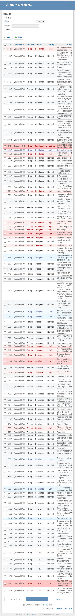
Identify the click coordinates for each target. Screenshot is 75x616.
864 (9, 493)
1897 (9, 229)
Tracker (30, 45)
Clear (20, 37)
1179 (9, 161)
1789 (9, 560)
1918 (9, 529)
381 (9, 327)
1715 (9, 82)
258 (9, 428)
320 (9, 332)
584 (9, 448)
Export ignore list (64, 158)
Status (9, 21)
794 (9, 424)
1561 (9, 63)
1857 (9, 583)
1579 (9, 590)
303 (9, 346)
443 (9, 274)
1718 (9, 67)
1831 (9, 552)
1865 (9, 523)
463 (9, 212)
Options (9, 30)
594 (9, 201)
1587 (9, 56)
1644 (9, 73)
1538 (9, 96)
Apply (8, 37)
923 (9, 400)
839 (9, 483)
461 (9, 386)
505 (9, 503)
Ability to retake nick (65, 493)
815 (9, 476)
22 (10, 245)
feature (60, 67)
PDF (70, 609)
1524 (9, 49)
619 (9, 207)
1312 (9, 269)
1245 (9, 361)
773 (9, 432)
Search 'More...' (63, 424)
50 (47, 605)
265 (9, 541)
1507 (9, 89)
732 (9, 444)
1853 (9, 233)
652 (9, 497)
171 (9, 191)
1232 (9, 419)
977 (9, 471)
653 (9, 172)
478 (9, 380)
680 (9, 166)
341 (9, 110)
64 (10, 223)
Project (18, 45)
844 (9, 465)
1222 (9, 376)
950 (9, 187)
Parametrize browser (66, 518)
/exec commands (64, 435)
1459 (9, 533)
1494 (9, 569)
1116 (9, 154)
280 (9, 304)
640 (9, 146)
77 (10, 322)
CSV (65, 609)
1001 (9, 181)
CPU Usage (62, 176)
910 (9, 241)
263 (9, 343)
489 (9, 394)
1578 (9, 372)
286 (9, 409)
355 (9, 435)
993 (9, 459)
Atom (60, 609)
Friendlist (61, 432)
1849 (9, 509)
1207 (9, 439)
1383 (9, 250)
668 (9, 279)
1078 (9, 291)
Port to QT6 (62, 229)
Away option (62, 448)
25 (44, 605)
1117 (9, 176)
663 (9, 264)
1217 (9, 150)
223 (9, 338)
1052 (9, 140)
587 (9, 312)
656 (9, 258)
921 (9, 195)
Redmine (29, 614)
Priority (51, 45)
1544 (9, 355)
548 (9, 413)
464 (9, 217)
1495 (9, 102)
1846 (9, 514)
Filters (8, 18)
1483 (9, 367)
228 (9, 124)
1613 (9, 518)
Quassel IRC (19, 49)
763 (9, 489)
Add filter (7, 26)
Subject (70, 45)
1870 (9, 576)
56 (10, 226)
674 (9, 405)
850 (9, 317)
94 (10, 237)
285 (9, 350)
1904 (9, 545)
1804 (9, 564)
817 (9, 158)
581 (9, 117)
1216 (9, 453)
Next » (59, 599)
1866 (9, 537)
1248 (9, 132)
